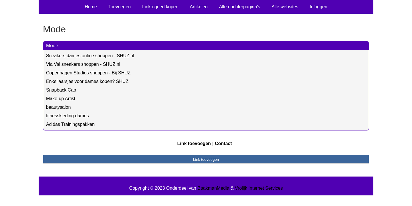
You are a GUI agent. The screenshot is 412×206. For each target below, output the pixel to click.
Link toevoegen (194, 143)
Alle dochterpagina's (239, 6)
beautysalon (58, 107)
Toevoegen (119, 6)
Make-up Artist (60, 98)
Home (91, 6)
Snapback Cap (61, 90)
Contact (223, 143)
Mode (52, 45)
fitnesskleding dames (67, 115)
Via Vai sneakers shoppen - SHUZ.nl (83, 64)
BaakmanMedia (213, 188)
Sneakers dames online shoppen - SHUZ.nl (90, 55)
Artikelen (198, 6)
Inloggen (318, 6)
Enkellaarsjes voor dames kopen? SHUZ (87, 81)
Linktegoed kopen (160, 6)
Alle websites (285, 6)
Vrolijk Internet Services (259, 188)
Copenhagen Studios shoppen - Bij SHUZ (88, 72)
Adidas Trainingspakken (70, 124)
